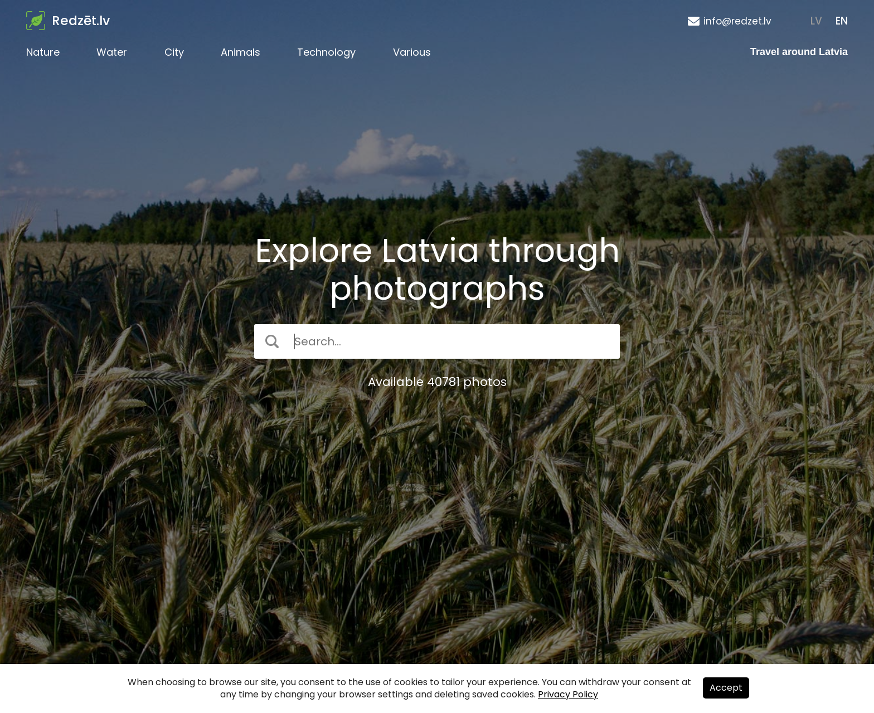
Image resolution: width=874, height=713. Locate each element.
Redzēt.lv (81, 21)
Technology (326, 52)
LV (816, 20)
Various (412, 52)
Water (111, 52)
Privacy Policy (568, 694)
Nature (43, 52)
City (174, 52)
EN (842, 20)
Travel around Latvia (799, 51)
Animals (240, 52)
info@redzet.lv (737, 21)
